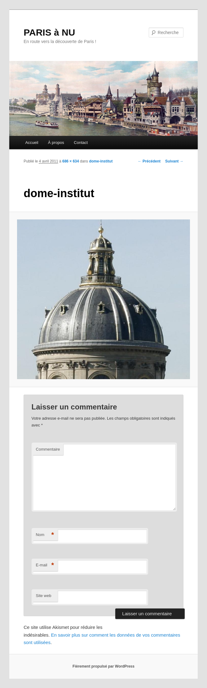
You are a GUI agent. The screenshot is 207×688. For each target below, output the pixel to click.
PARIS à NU (49, 32)
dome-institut (100, 161)
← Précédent (149, 161)
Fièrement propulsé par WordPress (103, 666)
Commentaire (48, 449)
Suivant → (174, 161)
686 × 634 (70, 161)
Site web (43, 595)
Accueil (31, 142)
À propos (56, 142)
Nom (45, 534)
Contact (81, 142)
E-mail (45, 565)
